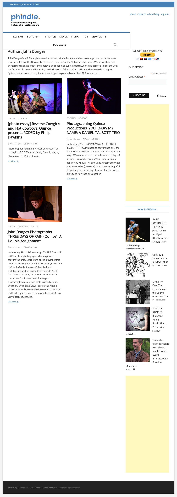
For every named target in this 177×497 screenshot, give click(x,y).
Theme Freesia (35, 486)
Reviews (14, 36)
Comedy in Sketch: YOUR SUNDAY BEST (160, 257)
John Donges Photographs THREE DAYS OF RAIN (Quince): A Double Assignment (34, 235)
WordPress (48, 486)
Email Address (137, 75)
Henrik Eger (160, 298)
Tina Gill (131, 368)
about (133, 14)
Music (71, 36)
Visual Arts (95, 36)
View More (13, 159)
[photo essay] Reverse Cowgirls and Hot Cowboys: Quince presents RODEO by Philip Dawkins (34, 129)
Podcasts (112, 36)
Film (81, 36)
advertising (153, 14)
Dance (60, 36)
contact (141, 14)
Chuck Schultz (161, 264)
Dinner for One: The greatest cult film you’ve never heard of (160, 287)
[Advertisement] (147, 151)
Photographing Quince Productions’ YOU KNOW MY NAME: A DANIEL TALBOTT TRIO (93, 127)
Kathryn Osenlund (136, 247)
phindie (12, 486)
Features (29, 36)
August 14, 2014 (91, 137)
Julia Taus (132, 332)
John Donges (14, 142)
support (165, 14)
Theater (46, 36)
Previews (82, 116)
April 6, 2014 (30, 246)
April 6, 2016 (30, 142)
